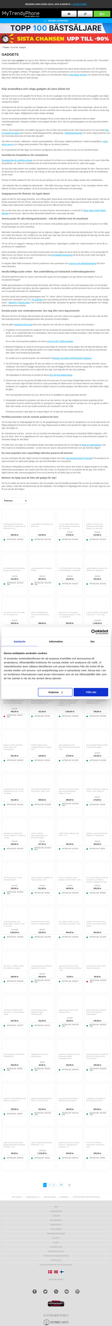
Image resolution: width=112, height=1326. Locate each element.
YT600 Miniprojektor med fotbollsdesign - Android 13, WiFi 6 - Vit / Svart (14, 924)
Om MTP (56, 1238)
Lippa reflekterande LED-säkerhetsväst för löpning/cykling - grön (69, 747)
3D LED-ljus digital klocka (61, 375)
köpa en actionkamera (91, 445)
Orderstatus (56, 1225)
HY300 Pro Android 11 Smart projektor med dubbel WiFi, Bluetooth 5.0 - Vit (68, 703)
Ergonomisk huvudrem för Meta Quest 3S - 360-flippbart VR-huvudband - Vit (69, 1145)
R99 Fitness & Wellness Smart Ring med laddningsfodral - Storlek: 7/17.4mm (69, 791)
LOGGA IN (56, 1216)
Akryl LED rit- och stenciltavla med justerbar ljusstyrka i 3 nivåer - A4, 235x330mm (70, 615)
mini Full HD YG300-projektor (60, 341)
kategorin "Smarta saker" (20, 302)
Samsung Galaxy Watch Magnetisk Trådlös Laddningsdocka (39, 1012)
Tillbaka (6, 47)
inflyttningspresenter (73, 133)
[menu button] (69, 14)
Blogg (56, 1242)
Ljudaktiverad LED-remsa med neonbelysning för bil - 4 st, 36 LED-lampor (13, 791)
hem (56, 1207)
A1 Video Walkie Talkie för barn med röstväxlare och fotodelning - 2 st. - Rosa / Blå (70, 526)
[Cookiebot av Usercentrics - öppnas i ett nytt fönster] (93, 631)
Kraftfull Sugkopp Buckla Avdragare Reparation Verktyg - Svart (41, 747)
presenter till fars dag (23, 324)
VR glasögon (37, 299)
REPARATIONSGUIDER (56, 1234)
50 (61, 1185)
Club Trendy (56, 1229)
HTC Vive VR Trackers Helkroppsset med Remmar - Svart (95, 1145)
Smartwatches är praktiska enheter (17, 160)
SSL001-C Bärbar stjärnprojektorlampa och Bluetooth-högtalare (39, 835)
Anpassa (55, 692)
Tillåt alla (91, 692)
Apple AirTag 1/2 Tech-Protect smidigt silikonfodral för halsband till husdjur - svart (14, 1145)
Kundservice (56, 1211)
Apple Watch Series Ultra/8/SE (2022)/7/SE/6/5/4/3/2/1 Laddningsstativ (96, 1012)
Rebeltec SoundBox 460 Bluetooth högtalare (72, 358)
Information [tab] (56, 641)
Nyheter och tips (56, 1251)
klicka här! (80, 4)
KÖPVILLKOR (56, 1260)
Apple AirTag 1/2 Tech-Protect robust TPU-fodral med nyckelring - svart (70, 968)
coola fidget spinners (78, 75)
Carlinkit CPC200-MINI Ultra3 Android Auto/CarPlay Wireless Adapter (96, 924)
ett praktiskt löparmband (62, 255)
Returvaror (56, 1220)
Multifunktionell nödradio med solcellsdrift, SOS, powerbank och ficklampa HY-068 (14, 526)
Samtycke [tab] (19, 641)
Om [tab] (92, 641)
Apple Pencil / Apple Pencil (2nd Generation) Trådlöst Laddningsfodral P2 (69, 1056)
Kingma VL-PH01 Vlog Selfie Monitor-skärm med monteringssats (12, 747)
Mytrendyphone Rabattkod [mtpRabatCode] (56, 1256)
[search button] (85, 14)
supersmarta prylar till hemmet (79, 458)
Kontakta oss (56, 1247)
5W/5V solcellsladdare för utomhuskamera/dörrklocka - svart (40, 615)
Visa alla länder (56, 1279)
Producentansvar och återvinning (56, 1265)
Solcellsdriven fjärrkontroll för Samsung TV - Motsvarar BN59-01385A (14, 1012)
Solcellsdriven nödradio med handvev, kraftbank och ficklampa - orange (14, 835)
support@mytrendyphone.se (86, 1197)
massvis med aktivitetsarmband (82, 263)
